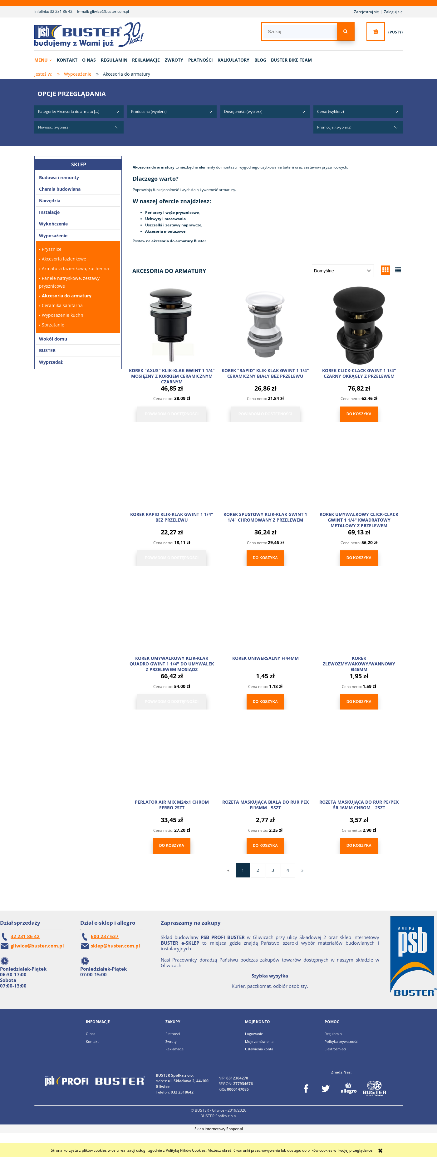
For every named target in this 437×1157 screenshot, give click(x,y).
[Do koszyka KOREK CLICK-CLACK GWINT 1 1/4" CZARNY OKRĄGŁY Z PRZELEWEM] (359, 414)
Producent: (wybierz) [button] (149, 111)
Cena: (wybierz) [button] (330, 111)
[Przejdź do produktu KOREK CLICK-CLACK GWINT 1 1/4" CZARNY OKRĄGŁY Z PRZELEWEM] (359, 325)
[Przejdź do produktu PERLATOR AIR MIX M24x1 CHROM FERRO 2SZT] (171, 757)
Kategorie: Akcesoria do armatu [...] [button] (68, 111)
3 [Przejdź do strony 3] (273, 870)
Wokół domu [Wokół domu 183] (53, 339)
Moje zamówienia (259, 1041)
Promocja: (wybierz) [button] (334, 127)
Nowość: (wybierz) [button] (54, 127)
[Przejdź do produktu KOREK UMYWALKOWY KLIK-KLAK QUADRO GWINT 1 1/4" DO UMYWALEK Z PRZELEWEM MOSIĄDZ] (171, 613)
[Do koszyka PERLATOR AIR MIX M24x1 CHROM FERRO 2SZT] (171, 845)
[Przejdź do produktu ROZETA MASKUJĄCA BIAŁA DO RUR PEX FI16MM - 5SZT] (265, 757)
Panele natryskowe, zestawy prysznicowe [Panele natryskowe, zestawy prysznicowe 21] (69, 282)
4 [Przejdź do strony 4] (288, 870)
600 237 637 (105, 936)
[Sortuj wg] (343, 271)
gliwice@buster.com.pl (109, 11)
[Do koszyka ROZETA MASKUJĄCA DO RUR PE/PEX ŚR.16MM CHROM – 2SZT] (359, 845)
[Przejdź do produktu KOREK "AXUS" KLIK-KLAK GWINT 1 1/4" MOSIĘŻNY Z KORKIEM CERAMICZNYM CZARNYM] (171, 325)
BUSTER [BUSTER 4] (47, 350)
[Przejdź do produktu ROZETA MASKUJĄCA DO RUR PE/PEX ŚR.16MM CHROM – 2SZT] (359, 757)
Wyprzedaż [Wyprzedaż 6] (51, 362)
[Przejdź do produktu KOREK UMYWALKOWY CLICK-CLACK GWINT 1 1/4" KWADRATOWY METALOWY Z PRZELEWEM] (359, 469)
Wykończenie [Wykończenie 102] (53, 224)
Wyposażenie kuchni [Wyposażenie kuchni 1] (63, 315)
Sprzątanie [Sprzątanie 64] (53, 325)
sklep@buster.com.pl (115, 945)
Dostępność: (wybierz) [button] (243, 111)
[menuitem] (45, 60)
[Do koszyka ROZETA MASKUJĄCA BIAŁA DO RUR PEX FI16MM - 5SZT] (265, 845)
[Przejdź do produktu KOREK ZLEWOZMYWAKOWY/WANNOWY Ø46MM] (359, 613)
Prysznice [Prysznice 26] (51, 249)
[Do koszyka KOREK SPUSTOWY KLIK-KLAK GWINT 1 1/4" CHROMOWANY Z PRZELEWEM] (265, 558)
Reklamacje (174, 1049)
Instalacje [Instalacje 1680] (49, 212)
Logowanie (254, 1033)
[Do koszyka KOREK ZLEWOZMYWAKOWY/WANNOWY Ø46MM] (359, 702)
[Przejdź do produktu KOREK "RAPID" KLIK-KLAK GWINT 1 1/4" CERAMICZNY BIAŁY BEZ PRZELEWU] (265, 325)
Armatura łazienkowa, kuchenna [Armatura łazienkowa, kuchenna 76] (75, 268)
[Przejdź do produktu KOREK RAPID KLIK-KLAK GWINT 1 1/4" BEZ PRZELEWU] (171, 469)
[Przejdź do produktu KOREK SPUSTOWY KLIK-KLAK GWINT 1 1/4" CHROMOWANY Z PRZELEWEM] (265, 469)
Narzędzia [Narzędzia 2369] (49, 201)
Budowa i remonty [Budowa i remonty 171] (59, 177)
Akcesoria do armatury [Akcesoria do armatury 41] (66, 296)
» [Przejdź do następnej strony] (302, 870)
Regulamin (333, 1033)
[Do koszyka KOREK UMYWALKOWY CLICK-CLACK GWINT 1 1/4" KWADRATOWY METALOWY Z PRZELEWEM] (359, 558)
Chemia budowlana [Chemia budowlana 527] (60, 189)
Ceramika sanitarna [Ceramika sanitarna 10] (62, 305)
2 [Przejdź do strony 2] (258, 870)
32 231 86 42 (61, 11)
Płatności (172, 1033)
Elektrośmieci (335, 1049)
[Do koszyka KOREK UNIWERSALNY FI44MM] (265, 702)
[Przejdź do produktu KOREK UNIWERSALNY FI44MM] (265, 613)
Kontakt (92, 1041)
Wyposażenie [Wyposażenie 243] (53, 236)
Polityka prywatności (341, 1041)
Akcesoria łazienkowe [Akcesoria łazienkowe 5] (64, 259)
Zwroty (171, 1041)
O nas (90, 1033)
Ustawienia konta (259, 1049)
